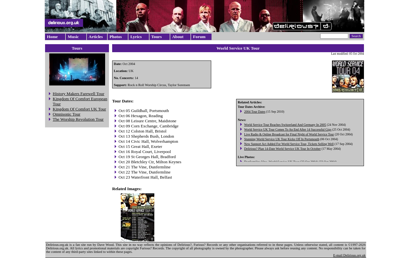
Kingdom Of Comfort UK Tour (79, 109)
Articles (96, 36)
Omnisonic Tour (67, 114)
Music (73, 36)
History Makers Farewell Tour (78, 93)
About (178, 36)
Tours (156, 36)
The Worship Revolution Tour (78, 119)
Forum (199, 36)
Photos (116, 36)
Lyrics (136, 36)
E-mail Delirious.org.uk (349, 255)
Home (52, 36)
